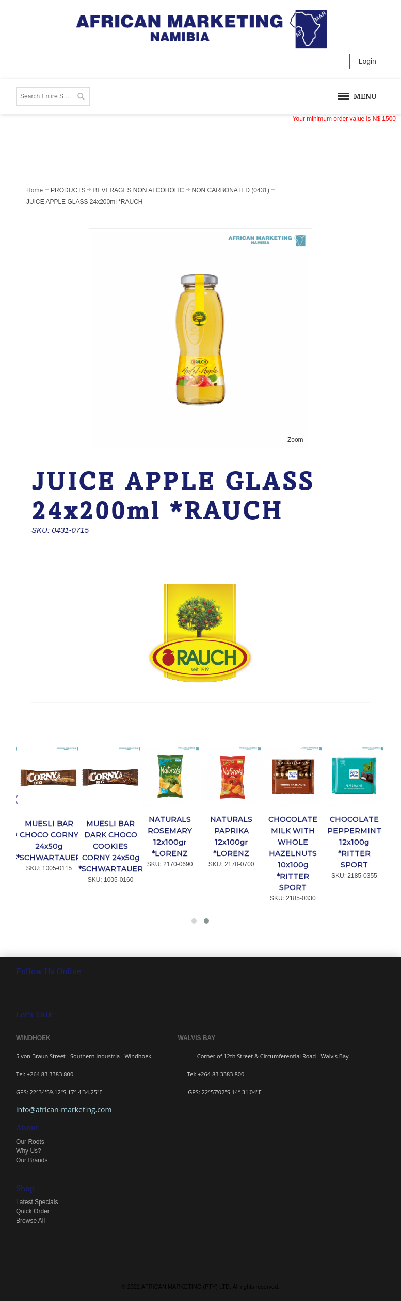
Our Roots (30, 1141)
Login (367, 61)
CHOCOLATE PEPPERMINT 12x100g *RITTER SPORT (354, 842)
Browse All (30, 1220)
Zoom (295, 439)
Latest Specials (37, 1202)
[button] (194, 921)
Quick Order (33, 1211)
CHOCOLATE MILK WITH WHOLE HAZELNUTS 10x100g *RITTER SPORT (292, 853)
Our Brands (31, 1160)
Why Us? (28, 1151)
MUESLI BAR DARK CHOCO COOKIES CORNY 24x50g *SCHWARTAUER (110, 846)
